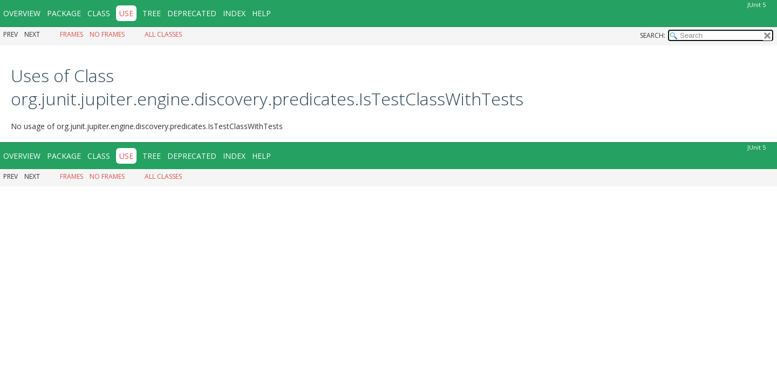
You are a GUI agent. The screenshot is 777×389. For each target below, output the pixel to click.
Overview (21, 13)
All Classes (163, 34)
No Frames (107, 34)
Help (261, 13)
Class (98, 13)
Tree (151, 13)
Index (234, 13)
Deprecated (191, 13)
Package (64, 13)
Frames (71, 34)
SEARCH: (652, 35)
